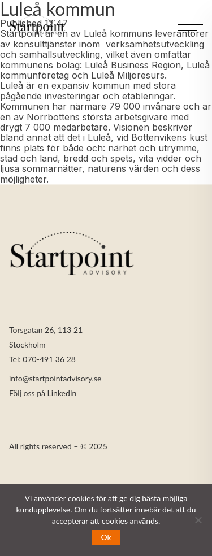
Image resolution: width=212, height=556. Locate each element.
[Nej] (198, 519)
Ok (106, 537)
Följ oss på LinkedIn (42, 393)
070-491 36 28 (49, 359)
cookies (115, 520)
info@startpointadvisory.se (55, 379)
